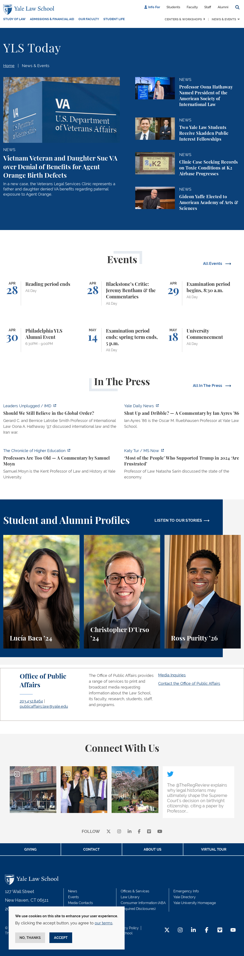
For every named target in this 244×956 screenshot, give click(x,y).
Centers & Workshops (183, 19)
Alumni (223, 7)
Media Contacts (80, 903)
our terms (103, 923)
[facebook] (139, 832)
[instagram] (119, 832)
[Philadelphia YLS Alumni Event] (41, 340)
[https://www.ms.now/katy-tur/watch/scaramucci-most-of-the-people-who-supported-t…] (182, 465)
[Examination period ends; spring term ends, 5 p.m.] (122, 340)
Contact (91, 849)
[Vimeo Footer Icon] (220, 930)
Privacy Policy (127, 928)
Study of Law (14, 19)
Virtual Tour (213, 849)
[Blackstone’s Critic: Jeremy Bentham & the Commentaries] (122, 293)
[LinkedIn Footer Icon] (193, 930)
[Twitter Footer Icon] (167, 930)
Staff (207, 7)
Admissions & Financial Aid (52, 19)
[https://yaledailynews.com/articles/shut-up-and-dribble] (182, 417)
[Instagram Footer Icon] (180, 930)
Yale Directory (184, 897)
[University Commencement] (202, 340)
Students (173, 7)
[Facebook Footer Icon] (206, 930)
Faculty (192, 7)
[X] (108, 832)
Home (9, 65)
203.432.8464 (31, 701)
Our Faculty (88, 19)
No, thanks (30, 938)
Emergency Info (186, 891)
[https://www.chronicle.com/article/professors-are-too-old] (61, 465)
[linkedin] (130, 832)
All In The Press (208, 385)
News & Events (224, 19)
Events (73, 897)
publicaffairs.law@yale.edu (44, 706)
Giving (30, 849)
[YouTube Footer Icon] (233, 930)
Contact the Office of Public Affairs (189, 683)
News (72, 891)
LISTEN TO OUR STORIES (178, 520)
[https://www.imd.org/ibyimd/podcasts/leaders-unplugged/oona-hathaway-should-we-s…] (61, 420)
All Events (213, 263)
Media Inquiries (172, 675)
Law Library (130, 897)
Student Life (114, 19)
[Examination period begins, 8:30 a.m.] (202, 293)
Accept (61, 938)
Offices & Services (135, 891)
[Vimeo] (149, 832)
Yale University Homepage (194, 903)
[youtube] (159, 832)
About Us (152, 849)
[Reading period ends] (41, 293)
